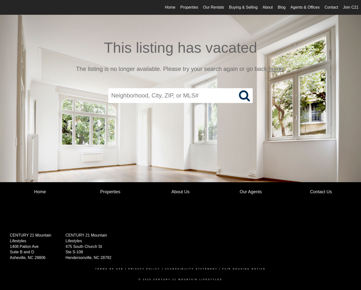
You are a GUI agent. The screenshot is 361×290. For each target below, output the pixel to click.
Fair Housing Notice (244, 269)
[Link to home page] (6, 7)
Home (170, 7)
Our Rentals (213, 7)
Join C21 (351, 7)
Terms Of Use (109, 269)
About (268, 7)
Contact (331, 7)
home (276, 68)
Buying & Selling (243, 7)
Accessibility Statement (191, 269)
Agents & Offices (305, 7)
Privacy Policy (144, 269)
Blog (282, 7)
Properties (189, 7)
